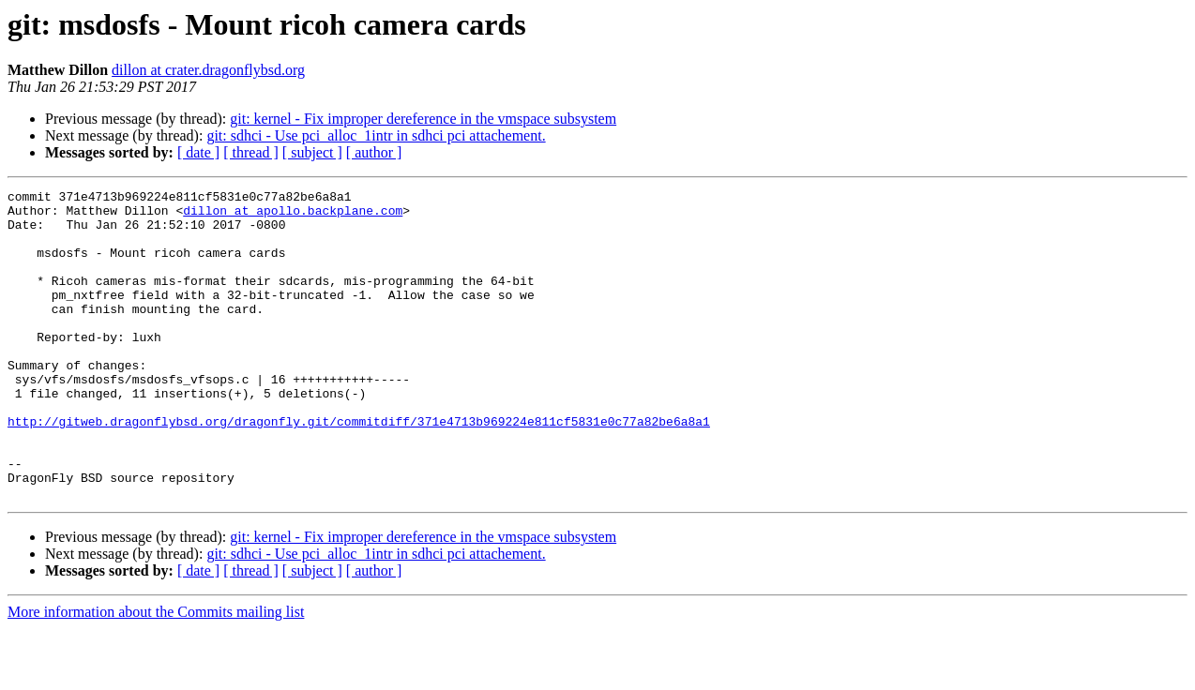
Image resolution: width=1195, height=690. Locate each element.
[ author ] (374, 152)
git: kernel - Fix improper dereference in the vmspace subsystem (423, 119)
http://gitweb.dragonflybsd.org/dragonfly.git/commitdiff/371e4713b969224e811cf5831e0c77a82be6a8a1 (359, 468)
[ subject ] (312, 152)
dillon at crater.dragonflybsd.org (208, 70)
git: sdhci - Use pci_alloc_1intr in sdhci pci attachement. (375, 135)
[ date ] (198, 152)
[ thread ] (251, 152)
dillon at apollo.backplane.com (292, 215)
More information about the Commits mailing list (156, 674)
